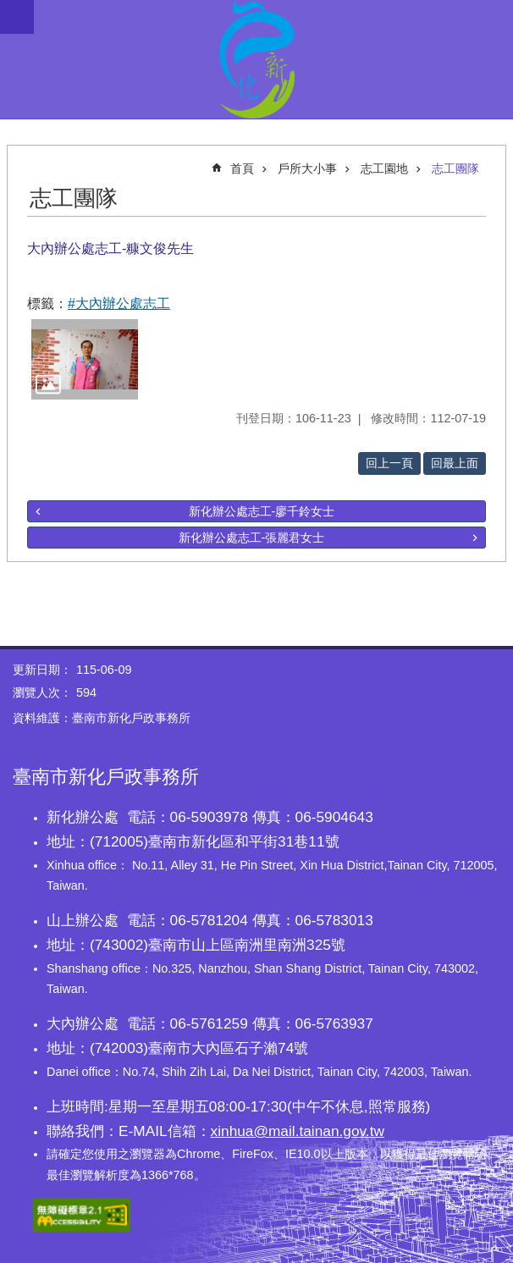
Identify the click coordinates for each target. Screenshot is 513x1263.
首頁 (242, 168)
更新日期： (42, 669)
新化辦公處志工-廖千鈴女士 (262, 511)
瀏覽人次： (42, 692)
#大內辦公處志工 (119, 303)
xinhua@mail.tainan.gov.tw (297, 1130)
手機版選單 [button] (17, 17)
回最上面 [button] (454, 463)
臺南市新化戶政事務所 (256, 59)
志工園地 (384, 168)
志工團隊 (455, 168)
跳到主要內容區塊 (8, 8)
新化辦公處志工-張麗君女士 (252, 537)
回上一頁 (389, 463)
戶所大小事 (307, 168)
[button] (84, 359)
